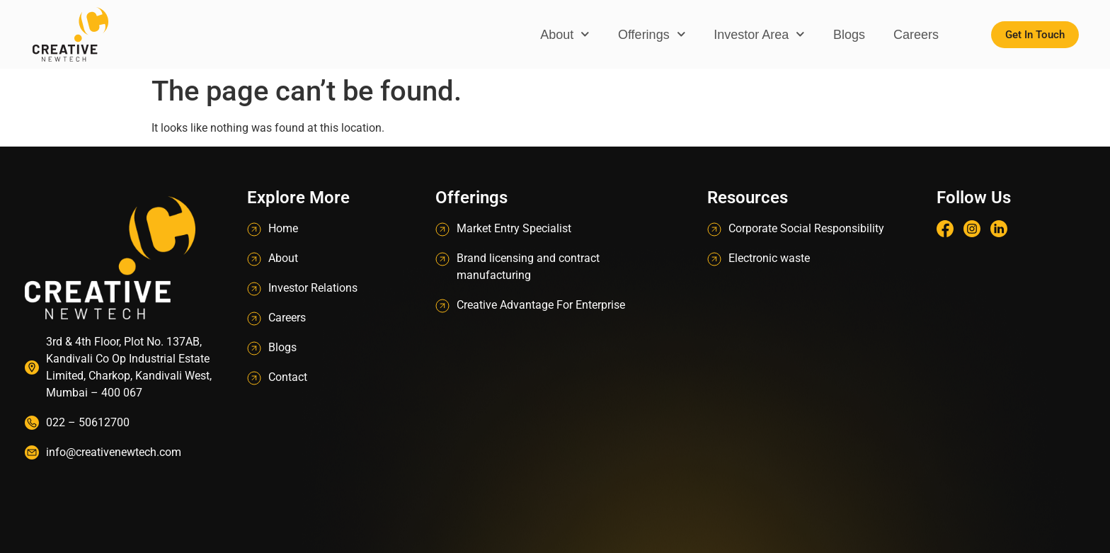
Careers (916, 35)
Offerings (651, 34)
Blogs (849, 35)
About (565, 34)
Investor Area (759, 34)
